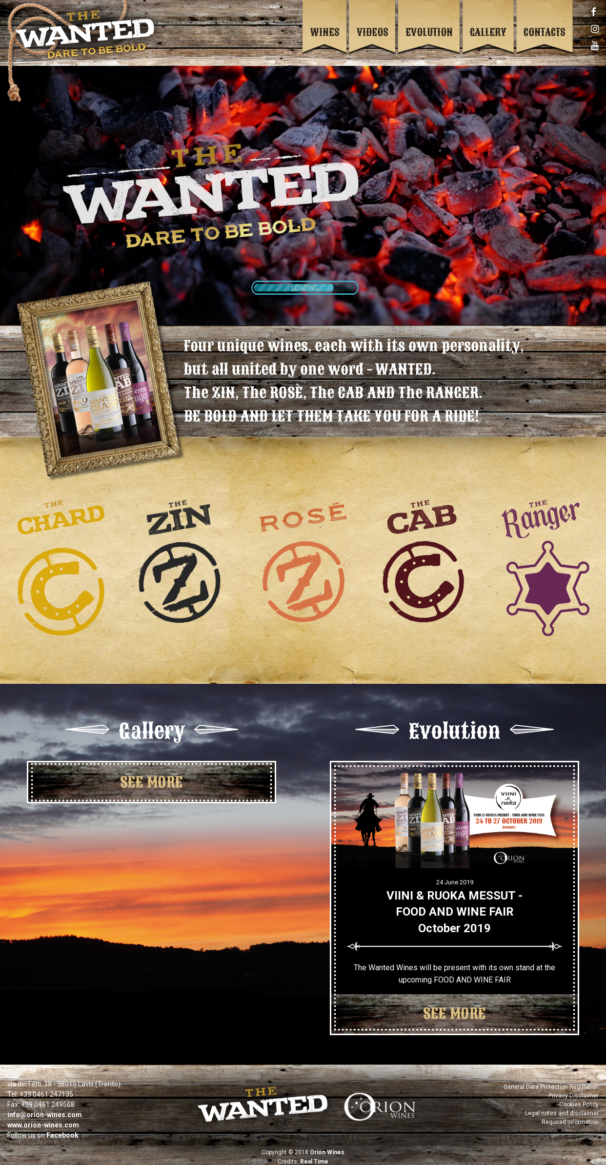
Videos (372, 32)
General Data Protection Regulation (551, 1080)
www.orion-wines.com (43, 1119)
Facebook (62, 1129)
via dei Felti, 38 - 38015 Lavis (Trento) (64, 1078)
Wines (325, 32)
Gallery (488, 32)
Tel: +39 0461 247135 (40, 1088)
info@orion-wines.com (44, 1108)
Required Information (570, 1115)
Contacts (545, 32)
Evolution (429, 32)
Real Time (314, 1155)
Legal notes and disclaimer (562, 1107)
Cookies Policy (579, 1098)
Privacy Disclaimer (573, 1089)
